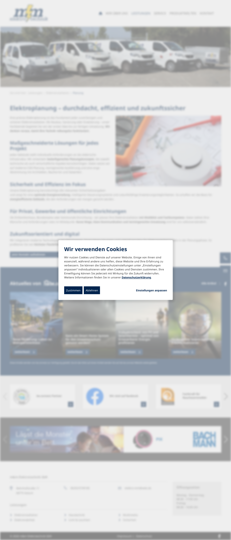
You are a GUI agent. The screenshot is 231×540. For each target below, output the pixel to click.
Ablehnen (92, 290)
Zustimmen (73, 290)
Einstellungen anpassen (151, 290)
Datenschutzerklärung (136, 277)
